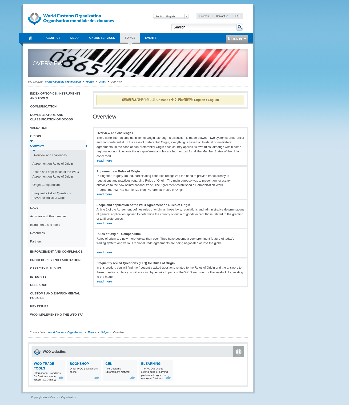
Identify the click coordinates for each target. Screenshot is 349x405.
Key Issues (39, 306)
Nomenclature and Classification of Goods (51, 117)
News (34, 208)
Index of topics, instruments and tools (55, 96)
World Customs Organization (63, 81)
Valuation (39, 128)
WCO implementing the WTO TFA (57, 314)
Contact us (222, 16)
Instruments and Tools (45, 224)
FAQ (238, 16)
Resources (37, 233)
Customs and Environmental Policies (55, 296)
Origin (102, 81)
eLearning (150, 363)
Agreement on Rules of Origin (52, 163)
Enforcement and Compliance (56, 251)
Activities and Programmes (48, 216)
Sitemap (204, 16)
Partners (36, 241)
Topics (90, 81)
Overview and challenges (49, 155)
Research (38, 285)
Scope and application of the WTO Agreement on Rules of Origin (55, 174)
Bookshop (79, 363)
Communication (43, 106)
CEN (108, 363)
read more (104, 160)
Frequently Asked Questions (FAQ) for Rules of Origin (51, 195)
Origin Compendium (46, 185)
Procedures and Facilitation (55, 260)
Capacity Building (45, 268)
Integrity (38, 276)
